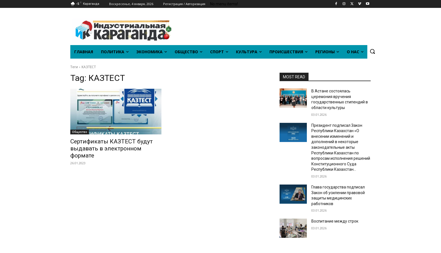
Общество (79, 132)
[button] (372, 51)
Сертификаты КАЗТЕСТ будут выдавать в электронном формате (111, 148)
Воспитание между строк (334, 221)
